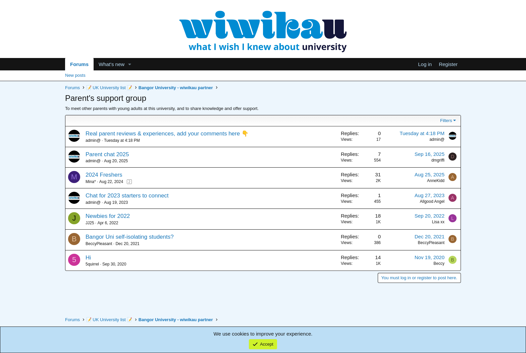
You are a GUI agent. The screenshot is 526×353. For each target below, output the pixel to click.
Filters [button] (446, 120)
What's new (111, 64)
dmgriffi (437, 160)
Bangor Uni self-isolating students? (130, 237)
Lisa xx (438, 222)
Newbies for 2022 (108, 216)
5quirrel (92, 264)
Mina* (91, 181)
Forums (79, 64)
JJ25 (90, 223)
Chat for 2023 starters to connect (127, 195)
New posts (75, 75)
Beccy (438, 263)
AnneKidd (435, 180)
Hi (88, 257)
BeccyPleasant (99, 243)
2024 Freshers (104, 175)
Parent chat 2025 (107, 154)
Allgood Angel (432, 201)
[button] (130, 64)
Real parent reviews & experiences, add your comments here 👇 (167, 133)
